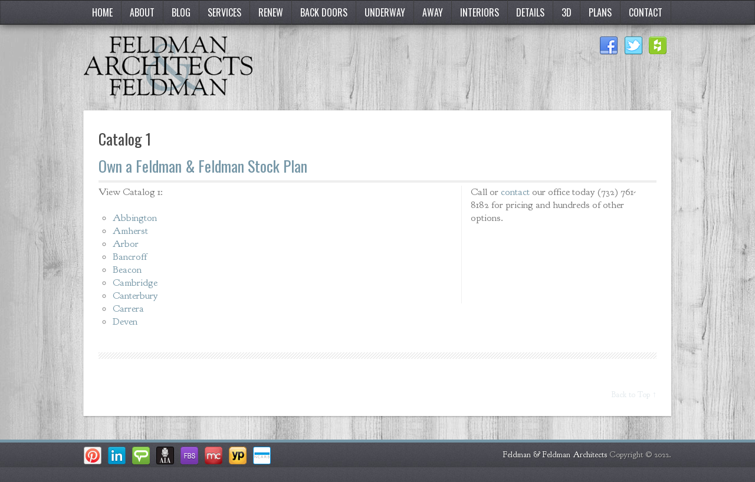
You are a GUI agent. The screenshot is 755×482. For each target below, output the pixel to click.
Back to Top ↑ (634, 394)
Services (224, 12)
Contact (645, 12)
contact (515, 192)
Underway (385, 12)
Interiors (479, 12)
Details (530, 12)
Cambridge (135, 282)
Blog (181, 12)
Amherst (130, 231)
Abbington (135, 218)
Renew (270, 12)
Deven (125, 321)
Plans (600, 12)
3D (567, 12)
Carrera (128, 308)
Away (432, 12)
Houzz (658, 46)
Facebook (608, 46)
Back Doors (323, 12)
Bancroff (130, 256)
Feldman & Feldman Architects (555, 455)
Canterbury (135, 295)
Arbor (126, 243)
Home (102, 12)
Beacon (127, 269)
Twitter (633, 46)
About (142, 12)
